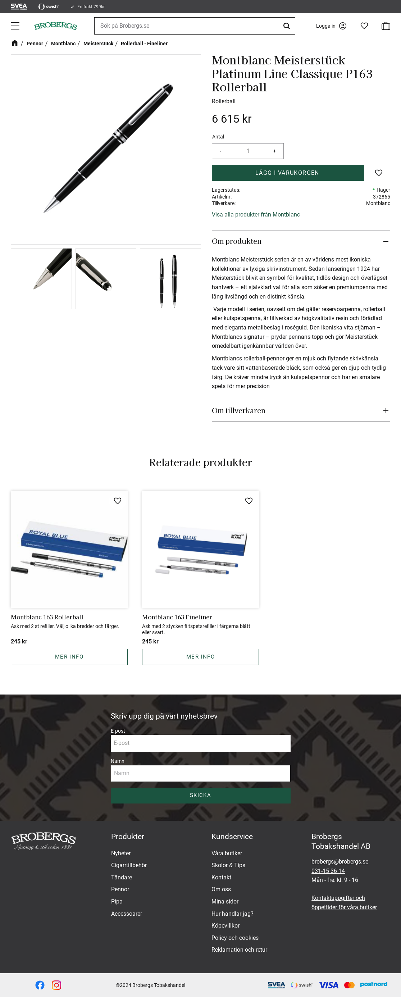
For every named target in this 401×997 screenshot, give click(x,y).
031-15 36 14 (328, 871)
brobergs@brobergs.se (339, 861)
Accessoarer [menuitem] (126, 913)
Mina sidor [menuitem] (224, 901)
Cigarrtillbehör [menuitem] (129, 865)
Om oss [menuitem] (221, 889)
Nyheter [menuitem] (121, 853)
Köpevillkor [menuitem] (225, 925)
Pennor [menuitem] (120, 889)
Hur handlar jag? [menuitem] (232, 913)
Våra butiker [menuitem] (226, 853)
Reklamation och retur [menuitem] (239, 949)
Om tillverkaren (238, 410)
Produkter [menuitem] (127, 836)
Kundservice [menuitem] (232, 836)
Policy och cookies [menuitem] (235, 937)
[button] (15, 26)
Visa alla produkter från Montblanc (256, 214)
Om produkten (237, 241)
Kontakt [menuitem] (221, 877)
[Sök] (288, 26)
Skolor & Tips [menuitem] (228, 865)
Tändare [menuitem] (121, 877)
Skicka (200, 795)
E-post (118, 731)
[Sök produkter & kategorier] (195, 26)
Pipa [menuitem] (117, 901)
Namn (117, 761)
